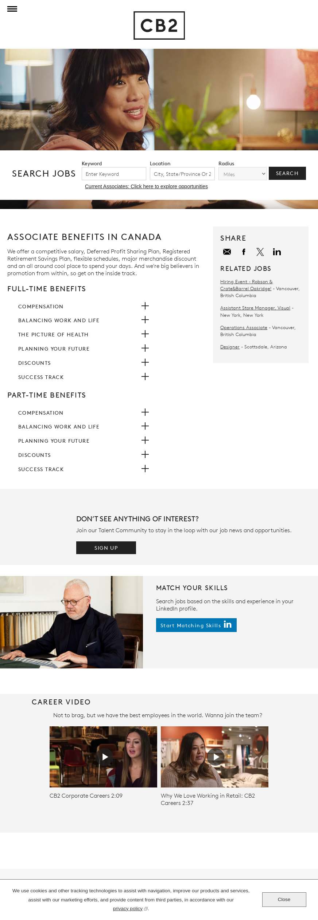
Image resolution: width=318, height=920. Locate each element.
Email (227, 252)
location (160, 163)
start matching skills (190, 625)
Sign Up (106, 548)
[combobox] (182, 173)
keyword (92, 163)
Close (284, 899)
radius (226, 163)
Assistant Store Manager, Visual (255, 308)
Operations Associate (243, 327)
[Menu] (11, 9)
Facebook (244, 252)
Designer (230, 347)
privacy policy (128, 909)
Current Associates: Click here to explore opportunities (146, 186)
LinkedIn (277, 252)
